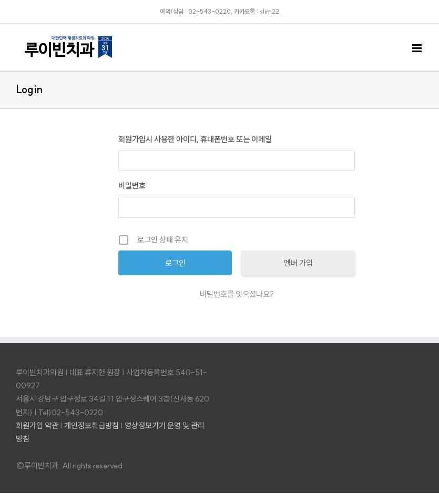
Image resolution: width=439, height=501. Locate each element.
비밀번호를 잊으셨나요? (237, 294)
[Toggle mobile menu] (417, 48)
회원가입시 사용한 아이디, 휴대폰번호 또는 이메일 (195, 139)
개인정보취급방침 (91, 425)
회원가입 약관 (37, 425)
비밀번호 (132, 186)
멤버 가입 (298, 263)
